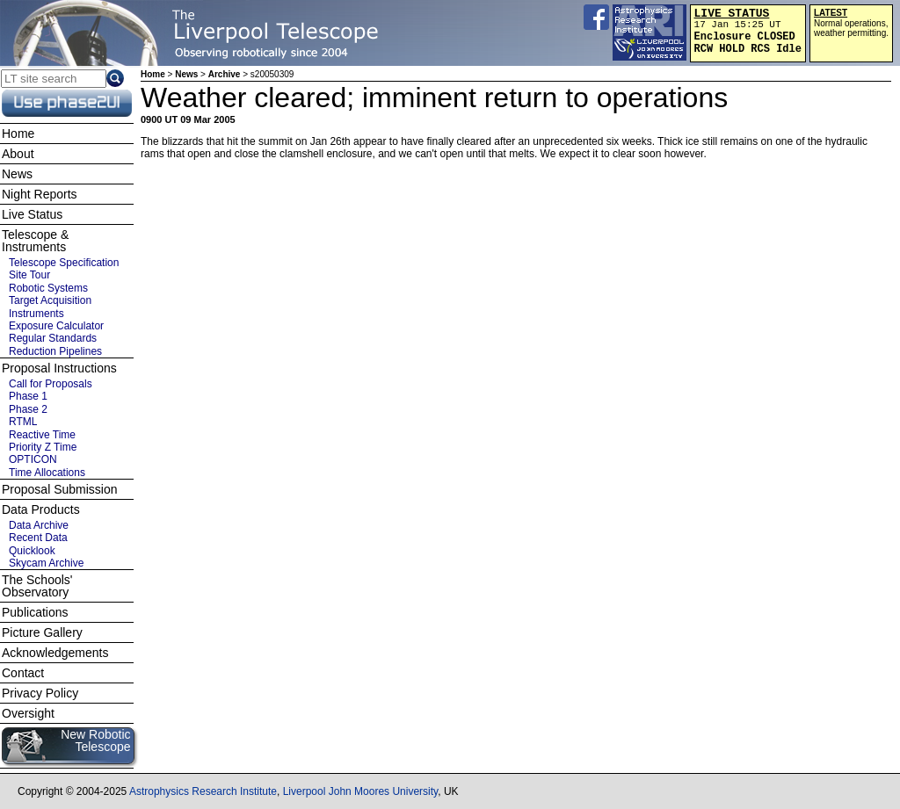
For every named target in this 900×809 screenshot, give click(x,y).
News (186, 74)
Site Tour (29, 275)
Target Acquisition (50, 300)
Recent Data (38, 537)
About (18, 154)
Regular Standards (53, 338)
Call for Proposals (50, 384)
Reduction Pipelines (55, 351)
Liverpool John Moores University (361, 791)
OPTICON (33, 459)
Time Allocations (47, 472)
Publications (35, 612)
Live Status (32, 214)
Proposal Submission (60, 489)
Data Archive (39, 525)
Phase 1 (28, 396)
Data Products (41, 509)
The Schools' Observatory (37, 586)
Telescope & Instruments (35, 241)
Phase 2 (28, 409)
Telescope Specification (64, 262)
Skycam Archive (46, 563)
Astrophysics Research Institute (203, 791)
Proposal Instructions (59, 368)
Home (153, 74)
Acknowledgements (55, 653)
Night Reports (39, 194)
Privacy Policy (40, 693)
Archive (224, 74)
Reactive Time (42, 435)
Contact (23, 673)
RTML (23, 421)
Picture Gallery (42, 632)
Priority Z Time (42, 447)
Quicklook (32, 551)
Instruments (36, 313)
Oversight (28, 713)
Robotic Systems (48, 288)
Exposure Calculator (56, 326)
